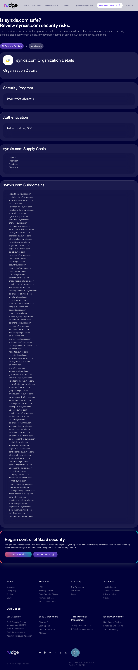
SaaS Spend (44, 626)
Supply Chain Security (81, 625)
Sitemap (107, 598)
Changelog (11, 590)
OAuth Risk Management (82, 629)
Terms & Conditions (111, 590)
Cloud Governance (47, 629)
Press (73, 594)
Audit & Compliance (15, 628)
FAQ (41, 587)
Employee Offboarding (113, 626)
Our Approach (77, 587)
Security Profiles (46, 590)
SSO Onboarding (110, 629)
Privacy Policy (109, 594)
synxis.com (36, 46)
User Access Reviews (112, 622)
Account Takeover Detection (19, 636)
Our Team (75, 590)
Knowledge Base (46, 598)
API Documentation (47, 601)
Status (9, 598)
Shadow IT (43, 622)
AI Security (44, 633)
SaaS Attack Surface (16, 632)
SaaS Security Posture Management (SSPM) (16, 623)
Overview (11, 587)
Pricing (10, 594)
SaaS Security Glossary (49, 594)
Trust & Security (110, 587)
